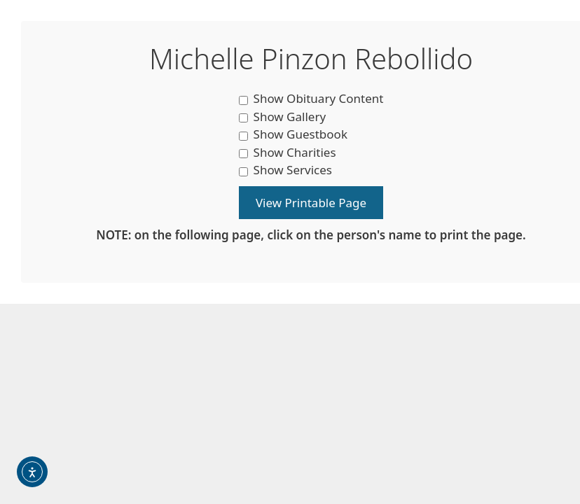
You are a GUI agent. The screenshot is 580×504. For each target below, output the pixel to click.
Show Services (285, 170)
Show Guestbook (293, 134)
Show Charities (287, 152)
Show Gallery (282, 116)
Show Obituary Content (311, 98)
